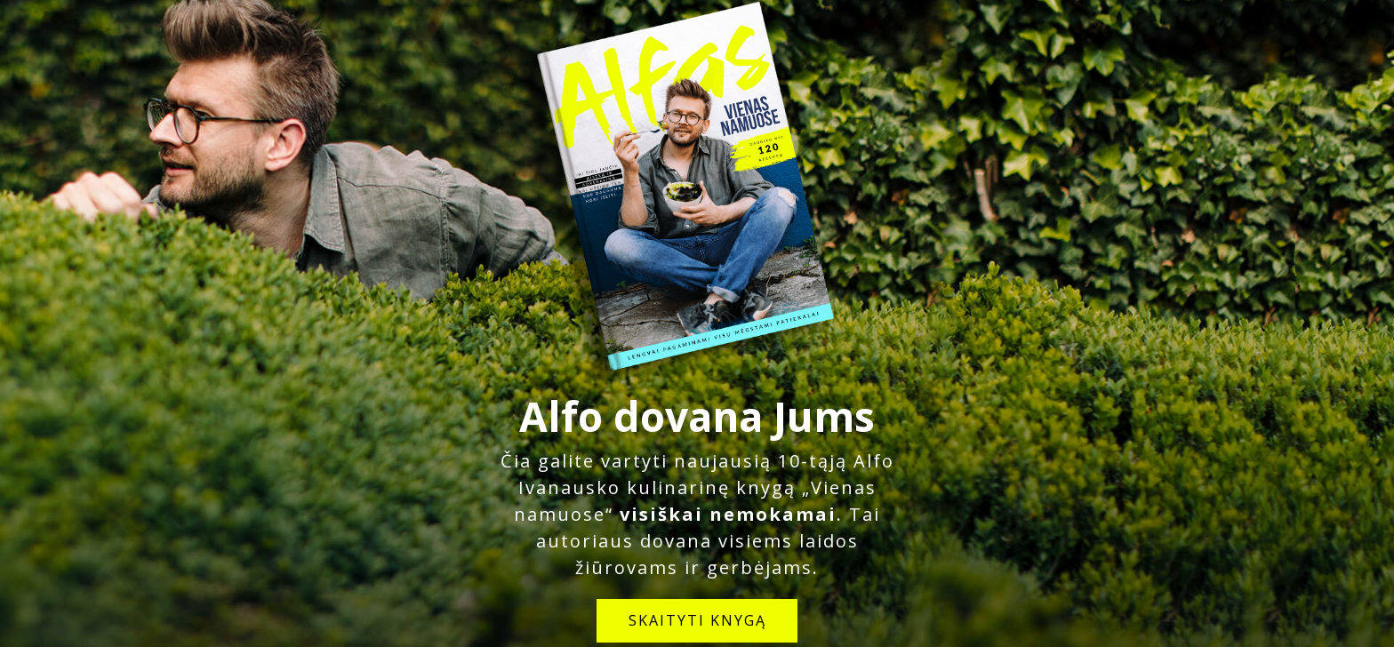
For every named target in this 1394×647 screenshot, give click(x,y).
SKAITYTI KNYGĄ (697, 620)
